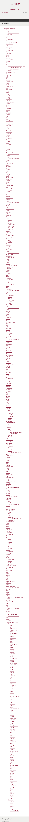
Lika (7, 380)
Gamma (8, 311)
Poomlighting (11, 446)
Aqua (9, 512)
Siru (7, 576)
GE (10, 804)
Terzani (8, 589)
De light (8, 218)
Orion (7, 523)
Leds (9, 334)
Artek (7, 143)
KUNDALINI (8, 372)
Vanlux (7, 595)
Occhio (8, 103)
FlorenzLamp (11, 295)
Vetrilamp (8, 407)
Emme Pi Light (9, 47)
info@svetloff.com (10, 820)
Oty (7, 392)
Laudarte (10, 414)
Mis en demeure (10, 102)
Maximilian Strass (10, 474)
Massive (8, 473)
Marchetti (8, 385)
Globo (7, 315)
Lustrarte (8, 458)
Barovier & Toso (14, 644)
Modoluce (8, 493)
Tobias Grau (13, 785)
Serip (7, 573)
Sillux (7, 397)
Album (9, 240)
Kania (7, 92)
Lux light (8, 460)
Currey (7, 216)
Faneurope (8, 273)
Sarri (7, 569)
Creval (7, 213)
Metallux (8, 479)
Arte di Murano (9, 139)
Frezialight (8, 293)
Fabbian (8, 264)
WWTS (7, 619)
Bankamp (8, 53)
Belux (7, 56)
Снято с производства (13, 33)
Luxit (7, 462)
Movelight (8, 499)
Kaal (7, 345)
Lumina (10, 418)
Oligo (7, 105)
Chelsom (8, 183)
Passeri (8, 199)
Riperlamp (8, 117)
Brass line (8, 174)
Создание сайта (5, 821)
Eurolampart (11, 413)
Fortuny (8, 292)
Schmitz (8, 114)
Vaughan (8, 598)
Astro (7, 45)
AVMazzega (11, 559)
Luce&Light (9, 443)
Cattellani (12, 652)
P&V (7, 394)
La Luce (12, 284)
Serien (7, 51)
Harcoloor (8, 317)
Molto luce (8, 498)
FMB (7, 88)
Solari (7, 578)
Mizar (7, 485)
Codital (8, 191)
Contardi (8, 207)
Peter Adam (9, 108)
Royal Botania (9, 39)
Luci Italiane (9, 447)
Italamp (8, 196)
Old (9, 48)
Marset (8, 465)
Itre (7, 337)
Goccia (9, 540)
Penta (9, 303)
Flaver (7, 281)
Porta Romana (9, 534)
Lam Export (9, 421)
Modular (8, 495)
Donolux (10, 561)
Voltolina (8, 408)
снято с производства (13, 487)
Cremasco (8, 212)
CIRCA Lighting (9, 185)
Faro (7, 275)
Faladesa (8, 270)
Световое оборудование (10, 28)
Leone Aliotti (11, 416)
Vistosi (8, 613)
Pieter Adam (9, 532)
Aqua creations (13, 628)
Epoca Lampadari (10, 257)
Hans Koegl (9, 89)
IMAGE (7, 325)
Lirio (7, 438)
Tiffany (8, 591)
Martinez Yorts (9, 466)
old (9, 491)
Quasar (8, 554)
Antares (10, 333)
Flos (7, 287)
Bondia (8, 169)
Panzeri (8, 528)
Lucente (8, 444)
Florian (7, 286)
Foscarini (10, 297)
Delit (9, 157)
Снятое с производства (16, 432)
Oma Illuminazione (10, 509)
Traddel (10, 436)
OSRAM (8, 524)
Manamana (10, 435)
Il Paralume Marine (10, 322)
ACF (7, 122)
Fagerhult (8, 268)
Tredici (7, 205)
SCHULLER (10, 229)
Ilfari (7, 323)
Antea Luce (9, 348)
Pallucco (8, 526)
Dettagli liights (9, 232)
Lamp (7, 374)
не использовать (12, 614)
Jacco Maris (9, 341)
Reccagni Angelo (12, 480)
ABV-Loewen (9, 34)
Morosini (10, 451)
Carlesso (8, 180)
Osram (11, 807)
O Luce (8, 506)
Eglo (7, 77)
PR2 (7, 537)
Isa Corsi (8, 330)
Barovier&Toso (9, 163)
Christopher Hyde (10, 72)
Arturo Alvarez (9, 150)
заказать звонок (5, 12)
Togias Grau (9, 592)
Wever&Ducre (11, 520)
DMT (7, 238)
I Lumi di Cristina (10, 364)
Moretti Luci (9, 388)
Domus (8, 73)
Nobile (9, 336)
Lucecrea (8, 383)
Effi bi (7, 248)
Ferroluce (8, 278)
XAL (7, 119)
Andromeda (9, 132)
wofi (7, 617)
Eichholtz (12, 661)
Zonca (7, 40)
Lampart (8, 424)
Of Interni (8, 507)
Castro (7, 182)
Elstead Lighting (10, 254)
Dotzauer (8, 75)
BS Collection (9, 177)
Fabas (7, 359)
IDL (7, 320)
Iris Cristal (8, 328)
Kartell (7, 370)
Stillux (7, 584)
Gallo (7, 309)
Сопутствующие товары (12, 622)
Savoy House (9, 570)
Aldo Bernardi (9, 125)
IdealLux (12, 693)
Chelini (9, 411)
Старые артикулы (14, 69)
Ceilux (9, 513)
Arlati (7, 136)
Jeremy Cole (9, 344)
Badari (7, 160)
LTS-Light (8, 100)
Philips (11, 809)
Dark (9, 515)
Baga (7, 29)
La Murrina (8, 419)
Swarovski (10, 564)
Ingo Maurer (11, 235)
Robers (8, 110)
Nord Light (10, 146)
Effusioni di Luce (10, 249)
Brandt (7, 172)
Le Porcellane (9, 378)
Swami (7, 400)
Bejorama (8, 166)
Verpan (8, 246)
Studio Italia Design (10, 586)
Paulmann (8, 106)
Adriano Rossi (9, 124)
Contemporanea (10, 209)
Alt (7, 127)
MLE (7, 488)
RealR (7, 558)
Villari (7, 609)
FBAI (7, 194)
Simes (9, 545)
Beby (7, 165)
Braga (7, 353)
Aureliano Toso (9, 152)
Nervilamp (8, 391)
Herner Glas (11, 300)
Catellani (10, 242)
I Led (9, 429)
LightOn (10, 188)
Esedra (8, 259)
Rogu (9, 553)
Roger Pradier (9, 567)
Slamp (7, 399)
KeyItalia (8, 410)
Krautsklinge (9, 94)
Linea (9, 430)
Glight (7, 314)
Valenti (8, 594)
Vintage (8, 611)
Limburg (8, 97)
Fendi (7, 276)
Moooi (7, 243)
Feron (11, 803)
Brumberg (8, 70)
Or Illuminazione (10, 521)
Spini (7, 580)
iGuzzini (10, 542)
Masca (7, 471)
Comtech (12, 801)
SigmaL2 (8, 575)
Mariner (8, 463)
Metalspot (8, 482)
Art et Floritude (9, 44)
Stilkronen (8, 583)
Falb (11, 674)
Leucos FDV (11, 59)
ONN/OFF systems (10, 510)
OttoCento (10, 50)
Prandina (8, 550)
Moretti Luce (13, 741)
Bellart (7, 168)
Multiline (8, 501)
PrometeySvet (9, 551)
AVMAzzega (9, 352)
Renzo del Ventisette (11, 565)
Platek (9, 147)
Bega (7, 55)
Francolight (11, 298)
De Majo (8, 231)
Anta (7, 37)
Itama (7, 369)
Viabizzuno (9, 603)
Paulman (8, 531)
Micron (8, 386)
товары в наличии (14, 9)
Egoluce (8, 251)
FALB (7, 271)
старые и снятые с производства (16, 66)
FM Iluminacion (9, 86)
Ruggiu (8, 396)
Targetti (10, 547)
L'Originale (10, 223)
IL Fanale (8, 367)
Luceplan (12, 723)
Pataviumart (9, 529)
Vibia (7, 606)
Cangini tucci (9, 179)
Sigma (11, 774)
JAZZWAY (12, 806)
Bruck (7, 176)
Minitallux (8, 484)
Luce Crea (12, 719)
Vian (7, 605)
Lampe (7, 375)
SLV (7, 116)
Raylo (7, 556)
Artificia (8, 149)
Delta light (10, 517)
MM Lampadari (11, 226)
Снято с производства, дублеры (16, 597)
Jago (9, 221)
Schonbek (10, 227)
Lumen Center (9, 455)
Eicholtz (8, 78)
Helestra (8, 91)
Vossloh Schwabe (14, 811)
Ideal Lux (8, 319)
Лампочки (10, 800)
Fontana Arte (9, 289)
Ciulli (7, 187)
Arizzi (7, 193)
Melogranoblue (10, 477)
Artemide (8, 144)
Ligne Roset (9, 95)
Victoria (10, 548)
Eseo (7, 262)
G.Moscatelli (9, 304)
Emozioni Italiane (10, 256)
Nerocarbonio (9, 198)
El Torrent (8, 80)
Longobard (9, 99)
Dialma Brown (9, 237)
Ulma (7, 402)
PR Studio (8, 536)
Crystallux (8, 215)
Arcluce (8, 135)
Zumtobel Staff (9, 121)
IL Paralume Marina (14, 696)
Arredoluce (9, 138)
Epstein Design (9, 81)
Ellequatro (8, 356)
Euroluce (8, 358)
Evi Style (10, 449)
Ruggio (11, 768)
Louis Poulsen (9, 440)
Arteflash (8, 350)
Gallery (7, 306)
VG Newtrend (9, 602)
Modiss (8, 490)
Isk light (8, 331)
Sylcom (8, 61)
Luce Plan (8, 381)
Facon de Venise (10, 267)
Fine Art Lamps (9, 279)
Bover (7, 171)
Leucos (8, 58)
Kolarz (7, 64)
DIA (7, 234)
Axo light (8, 155)
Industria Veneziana (11, 326)
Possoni (8, 31)
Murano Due (9, 502)
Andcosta (8, 130)
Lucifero (8, 454)
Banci (7, 161)
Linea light (8, 427)
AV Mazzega (13, 638)
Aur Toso (12, 636)
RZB (7, 111)
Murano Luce (9, 389)
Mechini (8, 476)
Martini (8, 468)
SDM (9, 543)
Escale (7, 83)
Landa (7, 377)
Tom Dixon (8, 245)
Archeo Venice (9, 133)
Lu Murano (8, 441)
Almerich (8, 36)
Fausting (10, 220)
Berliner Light (9, 62)
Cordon (8, 210)
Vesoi (7, 405)
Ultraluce (8, 403)
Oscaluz (10, 301)
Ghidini (7, 312)
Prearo (7, 201)
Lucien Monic (11, 224)
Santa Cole (8, 113)
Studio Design (13, 781)
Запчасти (10, 624)
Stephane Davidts (10, 581)
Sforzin (8, 204)
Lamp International (10, 422)
